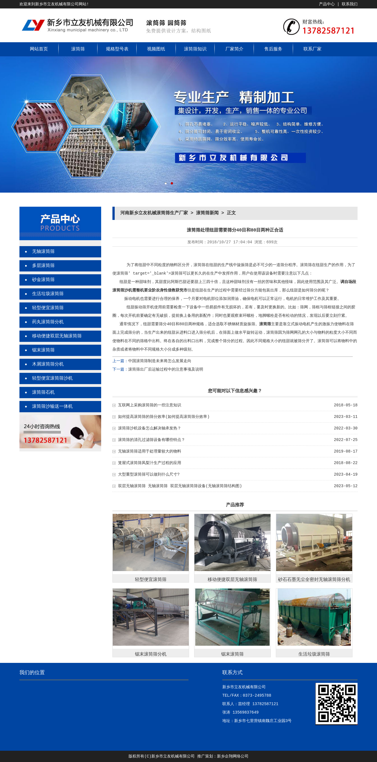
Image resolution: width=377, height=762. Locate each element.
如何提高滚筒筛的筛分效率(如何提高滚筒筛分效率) (164, 417)
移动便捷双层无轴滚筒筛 (57, 336)
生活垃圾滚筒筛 (48, 294)
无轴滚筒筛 (43, 251)
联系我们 (350, 4)
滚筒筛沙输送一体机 (52, 406)
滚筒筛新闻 (207, 213)
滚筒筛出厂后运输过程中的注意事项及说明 (165, 369)
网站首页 (39, 49)
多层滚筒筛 (43, 265)
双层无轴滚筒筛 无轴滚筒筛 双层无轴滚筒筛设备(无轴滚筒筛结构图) (180, 486)
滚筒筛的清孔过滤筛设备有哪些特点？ (151, 440)
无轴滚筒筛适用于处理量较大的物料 (149, 451)
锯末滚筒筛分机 (151, 654)
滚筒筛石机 (43, 392)
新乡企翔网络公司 (233, 756)
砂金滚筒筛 (43, 279)
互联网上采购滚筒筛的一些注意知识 (149, 405)
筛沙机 (126, 290)
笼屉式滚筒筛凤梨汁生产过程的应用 (149, 463)
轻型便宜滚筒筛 (48, 308)
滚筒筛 (78, 49)
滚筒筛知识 (195, 49)
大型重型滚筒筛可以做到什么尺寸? (148, 474)
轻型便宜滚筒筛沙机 (52, 378)
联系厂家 (312, 49)
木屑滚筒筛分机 (48, 364)
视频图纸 (156, 49)
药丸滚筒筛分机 (48, 322)
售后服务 (273, 49)
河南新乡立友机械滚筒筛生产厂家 (154, 213)
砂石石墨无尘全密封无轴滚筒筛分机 (314, 579)
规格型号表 (117, 49)
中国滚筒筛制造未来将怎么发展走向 (159, 361)
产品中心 (327, 4)
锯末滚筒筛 (43, 350)
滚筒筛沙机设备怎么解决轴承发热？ (149, 428)
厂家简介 (234, 49)
